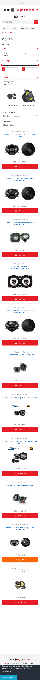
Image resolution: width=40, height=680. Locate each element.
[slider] (2, 65)
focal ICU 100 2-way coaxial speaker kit (20, 485)
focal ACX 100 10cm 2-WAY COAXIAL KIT (20, 355)
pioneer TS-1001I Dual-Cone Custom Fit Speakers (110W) (20, 223)
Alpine (6, 53)
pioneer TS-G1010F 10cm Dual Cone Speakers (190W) (20, 135)
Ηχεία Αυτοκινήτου (27, 28)
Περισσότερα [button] (7, 671)
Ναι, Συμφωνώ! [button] (8, 677)
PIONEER (7, 55)
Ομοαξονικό (24, 132)
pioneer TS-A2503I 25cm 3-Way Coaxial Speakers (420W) (20, 528)
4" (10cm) (8, 32)
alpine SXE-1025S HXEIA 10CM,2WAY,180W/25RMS (20, 268)
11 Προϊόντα (6, 121)
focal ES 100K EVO (20, 572)
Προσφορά (8, 84)
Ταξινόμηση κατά (8, 112)
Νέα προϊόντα (9, 82)
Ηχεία (14, 28)
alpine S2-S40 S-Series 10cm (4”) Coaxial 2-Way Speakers (20, 398)
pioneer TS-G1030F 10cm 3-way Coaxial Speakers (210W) (20, 312)
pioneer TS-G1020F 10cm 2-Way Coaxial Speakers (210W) (20, 179)
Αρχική (5, 28)
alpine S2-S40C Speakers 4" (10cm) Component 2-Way (20, 442)
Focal (24, 53)
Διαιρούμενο (23, 569)
